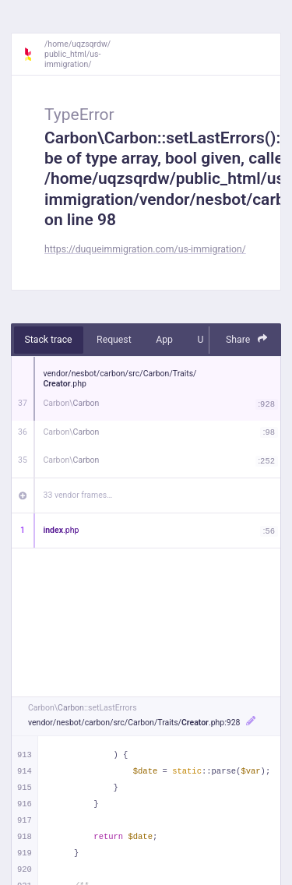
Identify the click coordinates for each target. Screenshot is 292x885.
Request (114, 339)
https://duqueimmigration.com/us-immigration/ (145, 249)
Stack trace (48, 339)
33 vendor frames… (78, 495)
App (164, 339)
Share (247, 339)
